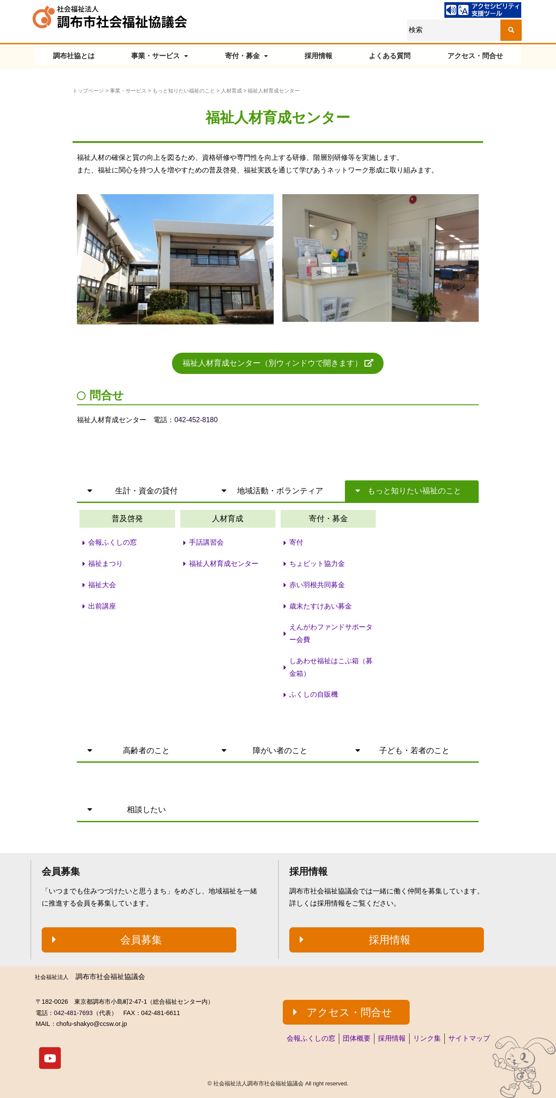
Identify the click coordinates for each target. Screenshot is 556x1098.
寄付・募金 (246, 56)
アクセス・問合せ (475, 56)
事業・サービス (159, 56)
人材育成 (231, 91)
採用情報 (318, 56)
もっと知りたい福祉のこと (183, 91)
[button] (278, 363)
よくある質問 (389, 56)
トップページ (88, 91)
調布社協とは (74, 56)
